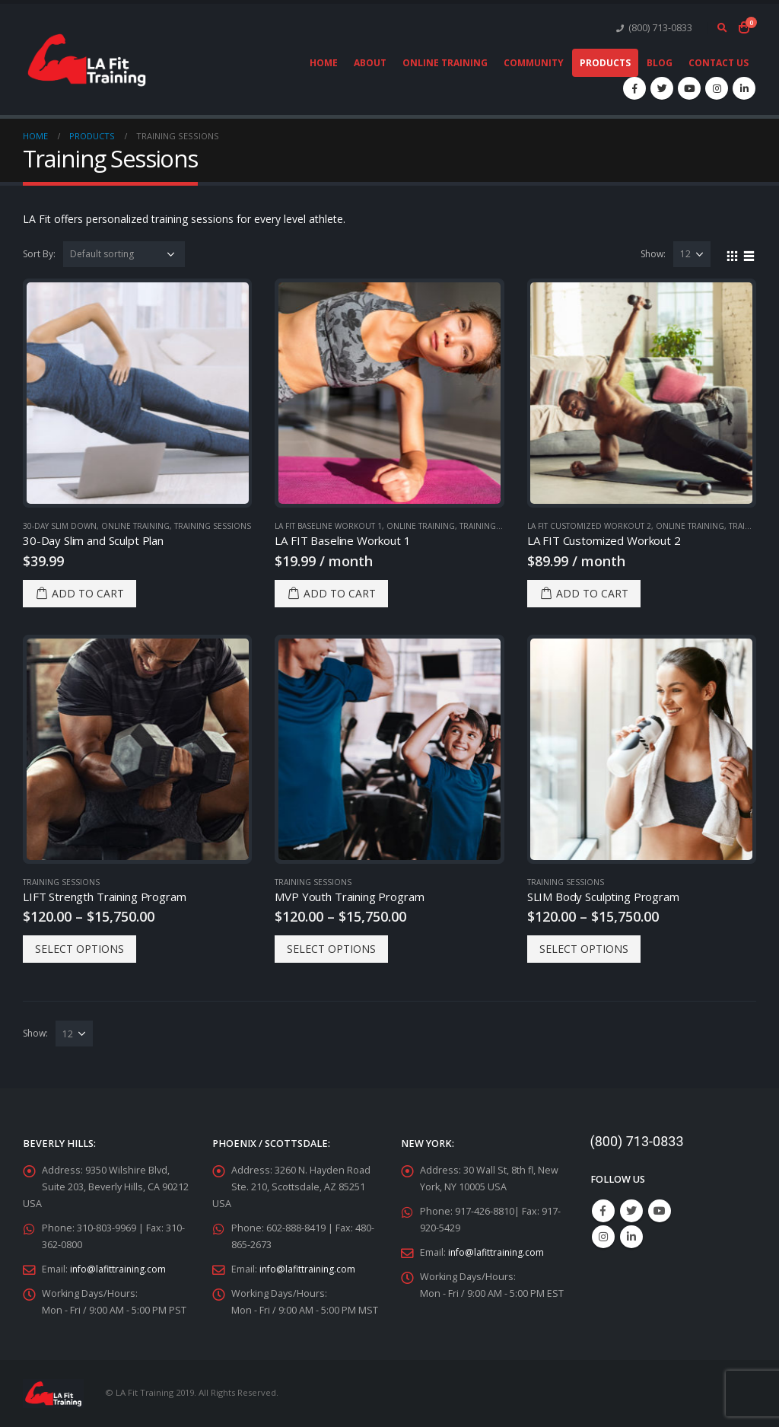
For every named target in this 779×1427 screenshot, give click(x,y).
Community (534, 62)
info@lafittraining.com (119, 1269)
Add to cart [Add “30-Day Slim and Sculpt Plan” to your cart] (88, 593)
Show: (653, 253)
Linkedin (631, 1236)
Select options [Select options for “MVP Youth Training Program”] (331, 948)
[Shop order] (124, 254)
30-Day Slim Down (60, 526)
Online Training (445, 62)
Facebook (603, 1210)
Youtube (659, 1210)
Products (605, 62)
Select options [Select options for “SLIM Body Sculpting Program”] (583, 948)
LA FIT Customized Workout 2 (589, 526)
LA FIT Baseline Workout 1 (328, 526)
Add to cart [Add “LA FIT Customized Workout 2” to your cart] (592, 593)
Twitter (631, 1210)
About (370, 62)
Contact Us (718, 62)
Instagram (603, 1236)
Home (324, 62)
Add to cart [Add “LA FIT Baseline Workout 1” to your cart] (340, 593)
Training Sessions (212, 526)
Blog (659, 62)
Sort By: (39, 253)
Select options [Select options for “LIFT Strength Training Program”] (79, 948)
